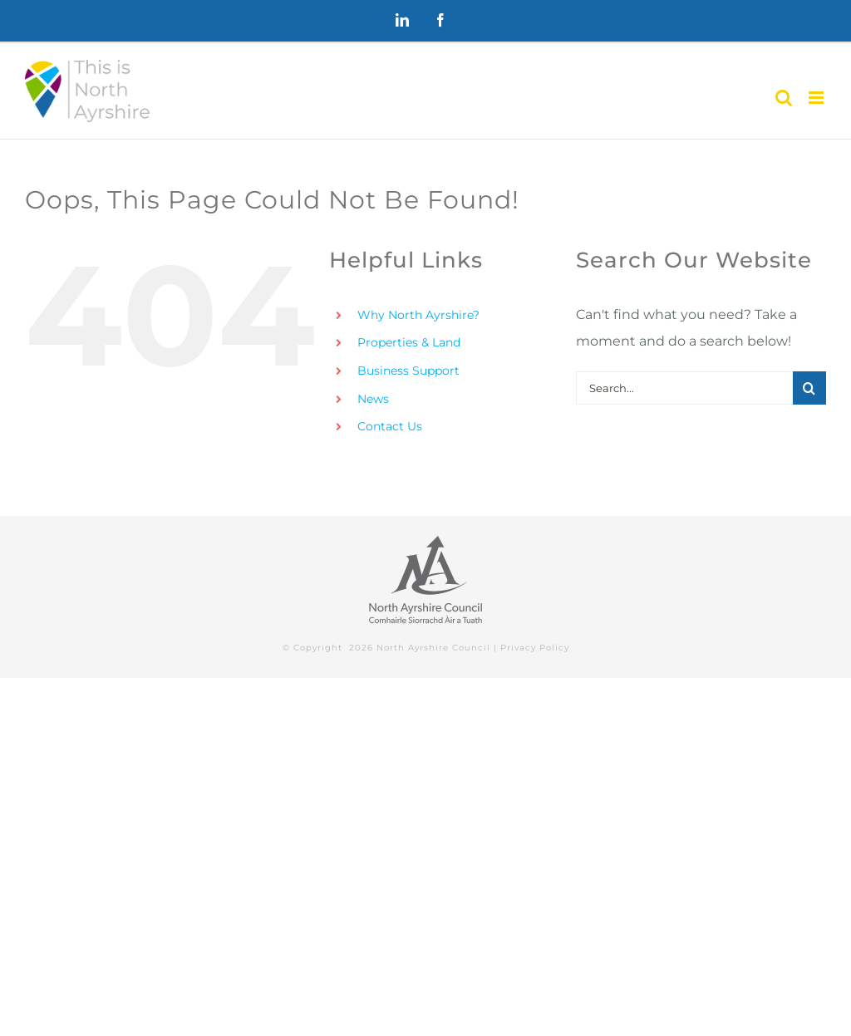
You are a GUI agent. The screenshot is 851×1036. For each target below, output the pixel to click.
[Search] (809, 388)
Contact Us (389, 426)
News (373, 398)
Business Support (408, 370)
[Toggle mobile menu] (817, 97)
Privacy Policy (534, 647)
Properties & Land (408, 342)
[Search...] (684, 388)
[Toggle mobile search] (783, 97)
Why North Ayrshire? (418, 314)
